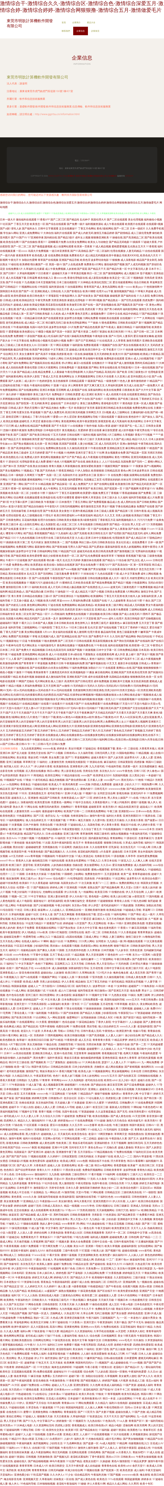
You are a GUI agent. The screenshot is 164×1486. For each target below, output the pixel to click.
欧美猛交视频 (37, 304)
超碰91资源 (117, 425)
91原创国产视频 (33, 336)
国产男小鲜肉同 (113, 309)
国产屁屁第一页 (113, 488)
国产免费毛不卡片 (99, 636)
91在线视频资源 (9, 1465)
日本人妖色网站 (90, 1075)
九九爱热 (33, 1080)
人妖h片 (68, 1438)
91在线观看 (109, 667)
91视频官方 (79, 1420)
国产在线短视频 (108, 627)
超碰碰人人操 (141, 1008)
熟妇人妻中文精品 (50, 1223)
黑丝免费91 (39, 1057)
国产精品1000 (8, 537)
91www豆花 (38, 1255)
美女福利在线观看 (63, 631)
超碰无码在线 (84, 551)
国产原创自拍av (68, 1228)
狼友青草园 (20, 1376)
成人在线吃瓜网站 (29, 524)
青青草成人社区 (73, 1232)
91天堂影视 (89, 618)
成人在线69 (156, 753)
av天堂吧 (120, 1331)
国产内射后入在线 (16, 605)
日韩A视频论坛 (104, 1205)
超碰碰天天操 (59, 273)
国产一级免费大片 (150, 385)
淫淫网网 (61, 389)
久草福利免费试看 (80, 600)
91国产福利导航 (63, 1237)
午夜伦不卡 (14, 259)
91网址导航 (27, 1429)
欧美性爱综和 (37, 1160)
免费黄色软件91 (94, 874)
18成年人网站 (56, 358)
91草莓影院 (52, 295)
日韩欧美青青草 (113, 1169)
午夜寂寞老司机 (43, 1075)
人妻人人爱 (146, 757)
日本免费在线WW (72, 999)
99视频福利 (48, 856)
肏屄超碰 (153, 900)
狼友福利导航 (33, 842)
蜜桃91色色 (52, 461)
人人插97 (85, 1434)
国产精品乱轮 (30, 1026)
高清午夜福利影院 (61, 842)
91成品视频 (78, 954)
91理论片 (48, 515)
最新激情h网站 (43, 546)
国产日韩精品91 (9, 286)
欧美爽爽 (69, 1362)
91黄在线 (14, 1030)
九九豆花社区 (24, 1259)
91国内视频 (152, 896)
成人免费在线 (22, 425)
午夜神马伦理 (13, 645)
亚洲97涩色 (102, 1349)
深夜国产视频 (74, 649)
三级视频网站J (30, 627)
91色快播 (128, 349)
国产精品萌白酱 (35, 591)
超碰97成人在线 (80, 1281)
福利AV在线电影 (32, 1138)
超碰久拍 (103, 1138)
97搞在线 (79, 1044)
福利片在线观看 (63, 233)
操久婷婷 (11, 394)
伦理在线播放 (118, 250)
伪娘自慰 (78, 865)
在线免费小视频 (120, 475)
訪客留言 (95, 31)
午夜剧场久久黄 (118, 1138)
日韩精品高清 (112, 470)
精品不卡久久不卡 (83, 1308)
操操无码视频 (64, 528)
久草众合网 (87, 1313)
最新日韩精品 (124, 327)
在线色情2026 (14, 1411)
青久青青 (16, 596)
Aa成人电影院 (107, 1443)
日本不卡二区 (122, 1389)
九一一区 (122, 1317)
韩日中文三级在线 (19, 1062)
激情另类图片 (134, 340)
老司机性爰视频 (147, 1057)
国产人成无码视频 (135, 264)
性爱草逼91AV (147, 488)
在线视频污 (122, 1174)
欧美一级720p (22, 1066)
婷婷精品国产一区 (33, 999)
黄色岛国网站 (110, 286)
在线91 (10, 968)
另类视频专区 (42, 1129)
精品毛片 (99, 515)
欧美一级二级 (85, 1165)
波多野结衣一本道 (103, 986)
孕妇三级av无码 (88, 542)
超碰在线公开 (50, 582)
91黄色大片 (72, 918)
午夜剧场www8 (48, 1201)
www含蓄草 (90, 1125)
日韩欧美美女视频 (66, 519)
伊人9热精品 (29, 932)
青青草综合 (34, 1183)
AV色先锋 (84, 1084)
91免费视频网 (155, 793)
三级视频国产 (107, 1317)
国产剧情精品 (122, 233)
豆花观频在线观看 (21, 1371)
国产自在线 (79, 461)
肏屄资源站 (51, 1358)
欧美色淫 (85, 259)
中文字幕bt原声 (18, 501)
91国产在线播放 (100, 528)
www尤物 (84, 784)
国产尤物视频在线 (150, 618)
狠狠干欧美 (6, 434)
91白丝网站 (39, 1017)
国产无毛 (122, 1111)
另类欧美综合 (16, 923)
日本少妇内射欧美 (82, 1066)
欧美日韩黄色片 (129, 569)
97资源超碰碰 (142, 1013)
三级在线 (133, 748)
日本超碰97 (74, 1398)
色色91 (57, 1075)
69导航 (57, 1111)
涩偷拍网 (128, 1425)
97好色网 (71, 1093)
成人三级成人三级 (10, 345)
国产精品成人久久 (152, 1035)
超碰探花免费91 (13, 936)
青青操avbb (68, 1403)
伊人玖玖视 (70, 891)
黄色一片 (121, 748)
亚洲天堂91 (20, 1004)
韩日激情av (100, 990)
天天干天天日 (111, 1416)
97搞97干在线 (53, 1335)
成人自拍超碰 (92, 1465)
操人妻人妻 (64, 1286)
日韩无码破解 (56, 1470)
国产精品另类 (64, 658)
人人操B (85, 1353)
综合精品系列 (82, 1474)
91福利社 (89, 1349)
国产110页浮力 (86, 1411)
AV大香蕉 (41, 1021)
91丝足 (19, 909)
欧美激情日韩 (123, 484)
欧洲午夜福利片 (20, 1326)
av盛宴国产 (51, 1290)
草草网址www (59, 1080)
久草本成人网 (49, 1030)
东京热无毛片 (128, 847)
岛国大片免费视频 (38, 250)
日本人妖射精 (156, 439)
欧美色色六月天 (149, 255)
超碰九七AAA (37, 1250)
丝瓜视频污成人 (47, 636)
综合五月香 (62, 309)
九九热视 (54, 1174)
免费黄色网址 (27, 609)
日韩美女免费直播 (115, 591)
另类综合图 (46, 824)
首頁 (64, 22)
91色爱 (7, 564)
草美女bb (140, 1147)
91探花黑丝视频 (18, 1228)
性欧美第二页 (63, 1143)
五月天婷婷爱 (37, 452)
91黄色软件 (111, 954)
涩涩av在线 (103, 914)
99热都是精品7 (96, 1286)
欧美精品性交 (27, 300)
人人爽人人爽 (140, 860)
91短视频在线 (21, 667)
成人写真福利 (119, 421)
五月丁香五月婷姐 (97, 981)
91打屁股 (84, 1250)
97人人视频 (65, 1246)
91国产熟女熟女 (66, 927)
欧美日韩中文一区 (95, 349)
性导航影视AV (126, 367)
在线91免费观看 (29, 1246)
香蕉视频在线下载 (85, 914)
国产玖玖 (83, 636)
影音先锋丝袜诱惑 (29, 972)
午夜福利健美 (24, 1443)
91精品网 (122, 1443)
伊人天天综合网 (135, 891)
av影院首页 (138, 896)
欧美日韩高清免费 (103, 551)
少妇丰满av (54, 1394)
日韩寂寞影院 (125, 761)
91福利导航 (154, 927)
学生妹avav (6, 443)
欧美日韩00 (71, 972)
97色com (70, 1210)
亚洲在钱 (30, 1273)
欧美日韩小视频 (109, 614)
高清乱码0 (110, 372)
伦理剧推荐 (118, 537)
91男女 (100, 309)
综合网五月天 (11, 354)
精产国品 (28, 533)
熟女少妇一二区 (110, 1187)
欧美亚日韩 (101, 891)
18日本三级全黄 (78, 627)
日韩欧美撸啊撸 (29, 1143)
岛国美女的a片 (69, 883)
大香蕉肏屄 (39, 1165)
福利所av (116, 1093)
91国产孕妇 (134, 914)
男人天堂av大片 (79, 1219)
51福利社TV (10, 963)
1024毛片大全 (104, 972)
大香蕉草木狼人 (148, 748)
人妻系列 (128, 336)
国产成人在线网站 (27, 309)
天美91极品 (120, 1322)
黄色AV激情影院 (120, 1461)
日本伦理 (136, 1071)
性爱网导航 (29, 936)
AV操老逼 (43, 1125)
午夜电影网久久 (68, 295)
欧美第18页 (72, 1429)
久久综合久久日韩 (50, 1116)
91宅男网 (5, 1013)
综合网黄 (18, 497)
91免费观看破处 (32, 829)
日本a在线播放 (53, 833)
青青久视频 (55, 466)
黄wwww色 (60, 277)
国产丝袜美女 (85, 295)
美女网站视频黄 (33, 631)
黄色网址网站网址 (37, 605)
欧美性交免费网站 (34, 1398)
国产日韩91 (9, 273)
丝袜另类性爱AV (138, 1111)
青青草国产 (84, 488)
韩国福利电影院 (75, 1407)
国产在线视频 (59, 479)
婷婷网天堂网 (39, 1098)
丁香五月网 (9, 412)
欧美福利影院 (67, 1196)
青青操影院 (70, 1411)
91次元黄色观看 (153, 941)
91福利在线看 (57, 860)
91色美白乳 (109, 1420)
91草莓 (33, 636)
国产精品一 (109, 1044)
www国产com (112, 779)
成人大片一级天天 (119, 578)
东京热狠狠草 (60, 380)
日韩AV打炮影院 (58, 932)
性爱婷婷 (83, 430)
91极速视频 (46, 1407)
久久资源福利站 (84, 1331)
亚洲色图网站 (29, 654)
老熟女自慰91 (91, 1461)
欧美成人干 (55, 784)
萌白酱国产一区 (39, 264)
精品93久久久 (140, 439)
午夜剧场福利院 (37, 1268)
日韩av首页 (12, 1093)
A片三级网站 (114, 434)
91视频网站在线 (28, 286)
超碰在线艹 (57, 403)
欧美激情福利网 (9, 663)
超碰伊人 (151, 1084)
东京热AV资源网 (126, 1268)
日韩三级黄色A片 (137, 372)
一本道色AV (134, 1317)
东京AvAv (11, 838)
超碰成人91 (10, 1178)
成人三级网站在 (121, 412)
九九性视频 (65, 1308)
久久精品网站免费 (94, 1273)
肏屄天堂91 (138, 1465)
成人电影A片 (7, 1394)
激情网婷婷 (65, 618)
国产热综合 (154, 394)
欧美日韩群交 (57, 1465)
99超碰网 (78, 1367)
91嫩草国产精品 (93, 1358)
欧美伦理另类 (139, 672)
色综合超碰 (68, 1021)
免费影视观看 (91, 345)
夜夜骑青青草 (23, 255)
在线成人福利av (31, 941)
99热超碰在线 (23, 1394)
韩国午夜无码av (40, 1066)
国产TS (69, 757)
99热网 (43, 757)
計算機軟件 (70, 176)
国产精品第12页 (124, 510)
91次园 (46, 842)
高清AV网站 (56, 1326)
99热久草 (144, 797)
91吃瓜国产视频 (40, 1474)
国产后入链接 (19, 753)
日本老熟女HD (12, 1281)
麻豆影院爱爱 (110, 430)
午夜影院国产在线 (60, 578)
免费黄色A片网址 (93, 264)
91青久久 (25, 1447)
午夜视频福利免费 (74, 663)
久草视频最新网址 (85, 376)
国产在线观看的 (39, 667)
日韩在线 (56, 291)
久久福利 (123, 497)
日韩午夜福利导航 (124, 1241)
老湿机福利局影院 (88, 851)
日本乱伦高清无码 (55, 649)
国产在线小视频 (137, 528)
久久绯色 (71, 851)
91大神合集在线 (91, 1062)
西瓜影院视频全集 (103, 640)
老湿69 (92, 1134)
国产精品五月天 (12, 439)
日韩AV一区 (152, 1125)
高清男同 (69, 681)
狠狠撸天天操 (45, 1416)
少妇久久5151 (132, 784)
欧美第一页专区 (71, 1004)
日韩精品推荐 (101, 524)
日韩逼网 (32, 277)
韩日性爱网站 (47, 995)
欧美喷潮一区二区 (139, 645)
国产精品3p (108, 560)
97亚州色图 (96, 977)
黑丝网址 (11, 1358)
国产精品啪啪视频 (38, 1461)
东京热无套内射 (9, 793)
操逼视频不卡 (80, 995)
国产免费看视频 (98, 501)
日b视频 (106, 412)
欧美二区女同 (23, 614)
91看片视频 (95, 1174)
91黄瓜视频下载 (56, 820)
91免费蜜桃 (73, 1353)
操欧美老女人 (93, 461)
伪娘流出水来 (80, 847)
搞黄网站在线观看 (139, 475)
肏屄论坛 (50, 815)
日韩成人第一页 (20, 313)
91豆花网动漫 (57, 1093)
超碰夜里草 (95, 806)
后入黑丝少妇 (137, 775)
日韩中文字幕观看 (48, 228)
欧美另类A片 (110, 806)
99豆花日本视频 (23, 945)
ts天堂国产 (81, 923)
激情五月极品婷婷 (104, 233)
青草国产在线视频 (48, 259)
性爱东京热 (23, 412)
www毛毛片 (125, 1340)
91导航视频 (43, 869)
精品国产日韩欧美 (49, 797)
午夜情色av (108, 1030)
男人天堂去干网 (13, 1420)
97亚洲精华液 (36, 237)
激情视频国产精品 (124, 291)
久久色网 (95, 1385)
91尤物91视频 (26, 838)
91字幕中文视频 (39, 954)
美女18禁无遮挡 (127, 1335)
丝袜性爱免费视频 (147, 856)
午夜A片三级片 (86, 439)
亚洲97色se (122, 1259)
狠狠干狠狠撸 (102, 1093)
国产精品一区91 (41, 614)
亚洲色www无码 (90, 1326)
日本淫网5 (81, 1129)
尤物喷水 (99, 1066)
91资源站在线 (94, 761)
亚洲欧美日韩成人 (42, 1053)
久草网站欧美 (87, 972)
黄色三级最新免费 (127, 631)
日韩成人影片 (16, 407)
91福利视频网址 (15, 820)
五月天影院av (85, 1151)
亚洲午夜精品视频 (83, 510)
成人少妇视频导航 (144, 358)
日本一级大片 (7, 219)
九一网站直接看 (56, 1017)
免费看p (46, 1376)
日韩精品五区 (112, 1192)
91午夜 (137, 1398)
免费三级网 (143, 995)
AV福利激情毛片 (47, 645)
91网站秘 (136, 1107)
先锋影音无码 (102, 856)
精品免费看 (44, 372)
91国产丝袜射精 (70, 1013)
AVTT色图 (131, 1353)
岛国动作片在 (70, 475)
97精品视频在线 (103, 1151)
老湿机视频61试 (36, 990)
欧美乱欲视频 (11, 421)
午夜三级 (112, 811)
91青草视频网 (112, 1394)
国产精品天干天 (97, 268)
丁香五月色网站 (87, 228)
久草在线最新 (85, 524)
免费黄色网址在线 (142, 407)
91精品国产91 (155, 380)
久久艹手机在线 (126, 1048)
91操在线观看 (79, 578)
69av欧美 (42, 932)
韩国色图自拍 (136, 1134)
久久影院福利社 (123, 1277)
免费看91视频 (72, 1344)
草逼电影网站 (21, 1322)
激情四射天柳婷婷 (90, 1187)
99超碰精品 (154, 869)
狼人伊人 (153, 802)
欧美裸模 (25, 264)
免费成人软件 (32, 457)
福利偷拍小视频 (153, 219)
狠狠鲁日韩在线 (113, 842)
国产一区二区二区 (21, 246)
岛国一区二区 (54, 475)
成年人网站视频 (150, 573)
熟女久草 (18, 806)
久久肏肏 (101, 1178)
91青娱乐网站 (149, 1273)
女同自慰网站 (145, 1246)
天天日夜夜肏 (61, 1416)
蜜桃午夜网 (81, 497)
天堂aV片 (59, 1178)
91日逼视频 (21, 560)
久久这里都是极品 (105, 1111)
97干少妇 (59, 1407)
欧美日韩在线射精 (148, 1201)
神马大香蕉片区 (83, 1201)
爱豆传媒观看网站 (123, 282)
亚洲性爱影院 (81, 1385)
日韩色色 (90, 963)
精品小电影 (115, 1425)
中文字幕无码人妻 (138, 268)
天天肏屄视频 (21, 1241)
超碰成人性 (144, 1447)
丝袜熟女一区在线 (63, 1479)
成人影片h (30, 380)
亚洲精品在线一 (75, 909)
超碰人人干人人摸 (62, 1385)
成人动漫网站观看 (63, 246)
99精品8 (149, 779)
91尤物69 (5, 430)
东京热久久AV (107, 770)
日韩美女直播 (153, 425)
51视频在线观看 (37, 1156)
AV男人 (129, 869)
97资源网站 (106, 959)
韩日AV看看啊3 (135, 1160)
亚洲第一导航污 (94, 1246)
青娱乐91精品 (144, 1326)
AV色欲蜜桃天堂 (138, 1299)
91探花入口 (124, 860)
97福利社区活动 (142, 1151)
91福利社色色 (105, 1196)
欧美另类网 (140, 1425)
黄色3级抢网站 (105, 228)
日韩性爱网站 (150, 1071)
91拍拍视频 (38, 1434)
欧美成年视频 (26, 676)
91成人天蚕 (154, 1389)
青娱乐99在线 (128, 824)
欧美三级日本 (11, 524)
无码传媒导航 (18, 510)
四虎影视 (61, 354)
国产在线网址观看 (104, 484)
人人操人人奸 (136, 1255)
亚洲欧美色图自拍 (21, 1340)
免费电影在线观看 (114, 358)
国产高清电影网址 (21, 448)
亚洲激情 (33, 797)
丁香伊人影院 (103, 1021)
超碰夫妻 (118, 784)
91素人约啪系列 (120, 802)
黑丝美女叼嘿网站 (76, 1178)
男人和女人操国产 (117, 797)
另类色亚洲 (136, 950)
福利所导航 (14, 627)
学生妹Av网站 (11, 233)
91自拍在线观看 (151, 250)
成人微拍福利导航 (56, 676)
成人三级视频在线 (32, 515)
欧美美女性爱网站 (76, 860)
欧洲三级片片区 (135, 968)
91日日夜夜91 (43, 273)
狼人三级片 (57, 681)
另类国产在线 (24, 466)
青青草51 (75, 573)
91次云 (55, 1129)
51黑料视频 (125, 1008)
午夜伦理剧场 (83, 1183)
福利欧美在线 (39, 587)
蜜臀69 (27, 1411)
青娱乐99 (24, 775)
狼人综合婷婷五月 (36, 820)
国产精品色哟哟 (135, 788)
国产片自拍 (83, 398)
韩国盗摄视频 (132, 1479)
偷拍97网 (151, 1349)
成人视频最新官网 (53, 1084)
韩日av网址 (53, 770)
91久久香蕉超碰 (39, 883)
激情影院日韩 (13, 587)
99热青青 (9, 1367)
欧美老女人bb (29, 345)
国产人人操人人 (109, 1447)
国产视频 (137, 667)
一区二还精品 (88, 1138)
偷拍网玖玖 (147, 1066)
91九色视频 (28, 282)
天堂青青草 (80, 1053)
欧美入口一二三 (123, 1156)
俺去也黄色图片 (107, 927)
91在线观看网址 (25, 1021)
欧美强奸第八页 (15, 869)
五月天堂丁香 (146, 623)
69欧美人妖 (97, 1250)
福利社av (30, 869)
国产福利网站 (128, 1416)
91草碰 (109, 363)
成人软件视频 (126, 430)
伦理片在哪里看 (65, 497)
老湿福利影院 (145, 1026)
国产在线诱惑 (90, 587)
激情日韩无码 (135, 1143)
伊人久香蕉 (68, 981)
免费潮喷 (18, 336)
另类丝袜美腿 (94, 1044)
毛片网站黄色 (42, 681)
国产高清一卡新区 (62, 331)
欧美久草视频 (112, 1246)
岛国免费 (126, 461)
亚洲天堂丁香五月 (85, 452)
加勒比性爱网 (29, 259)
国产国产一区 (26, 291)
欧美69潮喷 (89, 291)
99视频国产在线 (13, 779)
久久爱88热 (98, 820)
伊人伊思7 (94, 905)
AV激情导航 (68, 1192)
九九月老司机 (97, 766)
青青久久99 (43, 1169)
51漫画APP (52, 493)
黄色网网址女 (66, 376)
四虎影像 (139, 761)
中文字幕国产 (26, 963)
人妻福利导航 (69, 1335)
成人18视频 (36, 600)
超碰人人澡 (53, 1165)
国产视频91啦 (113, 1250)
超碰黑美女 (52, 1160)
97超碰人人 (29, 1416)
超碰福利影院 (129, 1246)
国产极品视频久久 (55, 851)
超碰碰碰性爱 (33, 847)
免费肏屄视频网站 (92, 1169)
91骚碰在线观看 (30, 1223)
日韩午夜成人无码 (91, 1030)
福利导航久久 (83, 986)
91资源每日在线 (30, 1281)
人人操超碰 (135, 1021)
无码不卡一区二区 (115, 1232)
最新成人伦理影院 (119, 1107)
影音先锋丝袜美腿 (19, 1452)
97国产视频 (114, 1474)
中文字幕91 (145, 1093)
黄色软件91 (135, 416)
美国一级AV (55, 264)
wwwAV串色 (87, 1205)
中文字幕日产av (46, 1420)
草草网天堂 (29, 761)
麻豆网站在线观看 (135, 448)
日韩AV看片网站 (9, 1035)
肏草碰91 (21, 1039)
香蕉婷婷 (91, 900)
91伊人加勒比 (82, 470)
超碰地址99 (60, 1371)
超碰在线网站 (16, 1349)
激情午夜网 (15, 1138)
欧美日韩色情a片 (98, 1425)
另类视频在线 (50, 847)
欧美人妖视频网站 (131, 546)
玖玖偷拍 (138, 1340)
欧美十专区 (146, 1483)
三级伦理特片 (79, 1174)
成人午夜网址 (50, 488)
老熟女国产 (93, 887)
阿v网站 (80, 1223)
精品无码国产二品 (34, 618)
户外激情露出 (103, 878)
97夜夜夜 (60, 959)
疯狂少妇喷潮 (50, 555)
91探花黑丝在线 (61, 1340)
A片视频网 (66, 461)
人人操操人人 (108, 1048)
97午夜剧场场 (17, 1084)
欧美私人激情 (44, 1264)
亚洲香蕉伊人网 (79, 766)
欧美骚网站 (96, 596)
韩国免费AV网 (149, 784)
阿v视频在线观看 (133, 941)
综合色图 (95, 1335)
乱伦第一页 (41, 443)
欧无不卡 (78, 842)
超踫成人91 (146, 806)
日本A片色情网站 (127, 1295)
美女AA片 (78, 1246)
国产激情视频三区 (124, 551)
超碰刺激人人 (48, 1134)
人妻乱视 (11, 309)
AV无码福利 (110, 1129)
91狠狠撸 (114, 259)
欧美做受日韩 (74, 304)
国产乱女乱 (133, 560)
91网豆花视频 (61, 345)
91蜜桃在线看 (31, 1389)
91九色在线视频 (25, 537)
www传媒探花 (122, 1196)
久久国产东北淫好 (14, 1304)
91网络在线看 (33, 1304)
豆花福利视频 (29, 519)
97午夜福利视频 (20, 327)
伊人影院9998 (19, 1268)
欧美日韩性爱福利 (64, 515)
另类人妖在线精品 (50, 981)
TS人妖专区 (121, 950)
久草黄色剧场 (55, 1232)
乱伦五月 (32, 573)
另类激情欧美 (45, 1456)
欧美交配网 (31, 1349)
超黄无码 (115, 587)
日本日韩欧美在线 (64, 623)
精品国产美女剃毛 (147, 259)
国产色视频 (71, 542)
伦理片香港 (93, 631)
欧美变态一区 (37, 224)
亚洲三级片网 (71, 833)
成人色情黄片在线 (116, 394)
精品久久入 (24, 1120)
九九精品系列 (41, 1219)
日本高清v (144, 649)
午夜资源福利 (105, 1322)
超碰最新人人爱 (107, 1295)
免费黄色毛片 (77, 255)
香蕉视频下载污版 (136, 555)
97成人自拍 (26, 1107)
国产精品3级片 (66, 237)
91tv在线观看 (115, 1479)
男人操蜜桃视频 (22, 358)
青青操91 (156, 663)
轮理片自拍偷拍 (47, 519)
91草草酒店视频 (77, 273)
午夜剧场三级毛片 (58, 1299)
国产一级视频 (77, 1048)
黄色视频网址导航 (87, 416)
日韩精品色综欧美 (61, 1066)
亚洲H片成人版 (73, 793)
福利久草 (79, 1438)
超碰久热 (50, 1151)
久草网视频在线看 (10, 398)
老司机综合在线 (94, 1080)
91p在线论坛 (40, 1394)
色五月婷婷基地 (20, 918)
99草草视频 (120, 1004)
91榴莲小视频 (43, 331)
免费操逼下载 (83, 1116)
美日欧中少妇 (144, 1048)
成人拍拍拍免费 (15, 367)
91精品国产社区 (67, 551)
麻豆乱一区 (26, 1035)
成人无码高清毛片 (109, 443)
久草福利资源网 (114, 385)
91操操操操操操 (92, 1008)
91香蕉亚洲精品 (65, 470)
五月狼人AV (41, 1438)
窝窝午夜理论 (150, 546)
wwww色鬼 (49, 748)
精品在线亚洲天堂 (128, 806)
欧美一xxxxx (125, 286)
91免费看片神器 (146, 1214)
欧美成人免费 (31, 981)
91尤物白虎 (110, 1147)
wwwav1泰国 (29, 1147)
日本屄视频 (107, 950)
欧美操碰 (100, 605)
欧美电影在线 (48, 497)
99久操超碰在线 (95, 1223)
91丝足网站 (119, 878)
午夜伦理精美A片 (113, 1407)
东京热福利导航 (45, 1102)
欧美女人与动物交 (98, 242)
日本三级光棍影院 (67, 282)
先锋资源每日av (80, 815)
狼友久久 (83, 1335)
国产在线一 (89, 304)
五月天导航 (77, 963)
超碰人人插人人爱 (45, 1107)
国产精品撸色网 (110, 887)
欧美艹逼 (126, 874)
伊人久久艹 (26, 766)
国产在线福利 (142, 640)
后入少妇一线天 (127, 1080)
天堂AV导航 (82, 1192)
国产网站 (94, 367)
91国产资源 (129, 1385)
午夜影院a (53, 1013)
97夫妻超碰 (78, 1102)
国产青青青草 (26, 663)
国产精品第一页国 (136, 452)
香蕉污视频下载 (68, 1071)
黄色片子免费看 (25, 927)
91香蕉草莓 (72, 1380)
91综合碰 (121, 560)
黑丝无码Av (127, 779)
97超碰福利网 (11, 1429)
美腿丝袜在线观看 (91, 560)
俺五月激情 (84, 820)
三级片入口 (136, 1174)
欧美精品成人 (35, 1290)
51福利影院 (45, 627)
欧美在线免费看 (113, 389)
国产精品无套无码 (132, 533)
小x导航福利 (58, 614)
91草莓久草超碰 (144, 291)
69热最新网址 (139, 582)
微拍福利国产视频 (114, 264)
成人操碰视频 (59, 968)
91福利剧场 (76, 345)
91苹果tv (72, 820)
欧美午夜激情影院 (10, 932)
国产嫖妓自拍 (98, 1084)
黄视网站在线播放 (66, 398)
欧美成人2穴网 (116, 1353)
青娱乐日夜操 (71, 1057)
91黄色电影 (126, 403)
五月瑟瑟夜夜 (112, 874)
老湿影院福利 (63, 1349)
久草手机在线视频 (104, 1331)
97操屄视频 (53, 1447)
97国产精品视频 (148, 313)
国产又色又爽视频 (64, 914)
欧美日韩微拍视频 (75, 1035)
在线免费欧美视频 (58, 255)
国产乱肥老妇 (96, 546)
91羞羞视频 (81, 367)
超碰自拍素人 (123, 1411)
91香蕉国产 (145, 1295)
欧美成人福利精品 (111, 1385)
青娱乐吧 (33, 757)
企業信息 (80, 31)
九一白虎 (142, 1416)
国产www (102, 618)
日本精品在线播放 (32, 596)
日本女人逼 (46, 914)
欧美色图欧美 (7, 1039)
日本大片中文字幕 (87, 927)
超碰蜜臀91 (93, 1048)
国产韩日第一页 (153, 1098)
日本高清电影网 (73, 358)
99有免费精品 (25, 1317)
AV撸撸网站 (55, 1411)
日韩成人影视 (11, 300)
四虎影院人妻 (113, 1098)
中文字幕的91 (120, 1021)
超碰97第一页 (76, 1376)
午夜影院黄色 (144, 1335)
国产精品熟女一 (112, 300)
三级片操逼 (139, 1277)
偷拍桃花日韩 (40, 860)
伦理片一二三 (7, 874)
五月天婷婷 (6, 667)
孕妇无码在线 (144, 636)
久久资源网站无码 (55, 918)
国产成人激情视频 (124, 363)
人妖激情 (59, 972)
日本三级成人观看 (104, 510)
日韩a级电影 (37, 569)
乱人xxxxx (104, 587)
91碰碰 (82, 1483)
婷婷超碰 (68, 923)
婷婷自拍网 (20, 1205)
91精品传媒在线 (71, 775)
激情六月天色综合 (116, 1120)
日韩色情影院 (50, 1304)
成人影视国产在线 (77, 389)
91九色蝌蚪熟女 (73, 1443)
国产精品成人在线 (27, 372)
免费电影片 (58, 394)
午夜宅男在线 (142, 430)
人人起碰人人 (57, 909)
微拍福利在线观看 (26, 219)
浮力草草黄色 (118, 1160)
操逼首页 (14, 1214)
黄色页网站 (6, 1151)
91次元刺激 (85, 883)
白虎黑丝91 (56, 1438)
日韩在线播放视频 (98, 578)
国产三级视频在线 (27, 658)
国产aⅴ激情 (63, 685)
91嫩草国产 (144, 631)
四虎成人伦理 (105, 1344)
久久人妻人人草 (30, 1116)
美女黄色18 (65, 510)
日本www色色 (144, 811)
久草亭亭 (130, 856)
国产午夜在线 (113, 1286)
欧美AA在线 (105, 1125)
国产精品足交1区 (13, 1286)
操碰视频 (88, 354)
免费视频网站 (69, 605)
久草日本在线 (109, 860)
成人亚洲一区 (44, 1214)
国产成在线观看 (37, 560)
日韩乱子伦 (73, 1030)
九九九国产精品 (18, 1290)
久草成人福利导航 (133, 842)
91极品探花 (57, 936)
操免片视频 (37, 918)
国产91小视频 (55, 753)
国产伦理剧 (115, 533)
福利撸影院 (140, 349)
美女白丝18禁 (134, 600)
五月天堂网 (49, 685)
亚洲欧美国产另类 (121, 672)
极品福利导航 (108, 631)
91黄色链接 (18, 842)
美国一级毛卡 (25, 1178)
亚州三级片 (31, 995)
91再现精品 (37, 775)
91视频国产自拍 (108, 345)
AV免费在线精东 (110, 1326)
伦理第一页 (22, 887)
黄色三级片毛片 (42, 394)
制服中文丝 (56, 788)
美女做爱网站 (91, 865)
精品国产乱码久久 (34, 833)
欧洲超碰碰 (44, 1147)
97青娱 (27, 779)
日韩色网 (134, 1237)
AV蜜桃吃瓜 (65, 582)
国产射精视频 (132, 1066)
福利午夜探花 (55, 1057)
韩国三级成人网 (85, 1259)
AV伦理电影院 (75, 878)
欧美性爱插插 (18, 295)
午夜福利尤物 (98, 1474)
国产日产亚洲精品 (85, 340)
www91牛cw (7, 860)
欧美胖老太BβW (102, 775)
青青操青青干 (41, 672)
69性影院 (43, 286)
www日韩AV (26, 1129)
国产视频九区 (61, 1456)
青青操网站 (116, 838)
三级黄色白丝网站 (70, 1295)
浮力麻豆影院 (47, 1349)
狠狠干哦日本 (121, 945)
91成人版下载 (34, 1084)
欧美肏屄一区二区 (69, 555)
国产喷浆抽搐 (59, 546)
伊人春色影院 (63, 995)
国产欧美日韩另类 (21, 1017)
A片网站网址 (133, 591)
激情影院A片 (40, 1187)
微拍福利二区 (98, 1281)
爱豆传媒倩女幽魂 (143, 336)
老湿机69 (118, 1367)
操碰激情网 (94, 1053)
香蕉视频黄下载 (106, 748)
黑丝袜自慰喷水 (17, 573)
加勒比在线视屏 (66, 564)
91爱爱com (56, 416)
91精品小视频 (13, 685)
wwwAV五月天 (109, 1075)
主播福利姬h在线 (140, 412)
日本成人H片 (40, 1465)
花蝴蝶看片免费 (57, 242)
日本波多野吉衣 (140, 470)
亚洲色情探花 (110, 1057)
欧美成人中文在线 (19, 1192)
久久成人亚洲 (82, 537)
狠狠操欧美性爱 (31, 439)
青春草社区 (149, 1429)
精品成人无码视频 (134, 605)
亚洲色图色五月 (37, 793)
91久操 (12, 372)
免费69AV (155, 1008)
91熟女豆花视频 (115, 1223)
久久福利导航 (85, 753)
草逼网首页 (156, 282)
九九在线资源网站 (31, 748)
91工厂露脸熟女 (56, 1062)
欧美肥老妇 (36, 564)
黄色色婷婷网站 (154, 1255)
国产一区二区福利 (99, 250)
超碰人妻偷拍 (125, 1147)
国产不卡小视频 (54, 452)
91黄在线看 (81, 977)
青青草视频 (81, 806)
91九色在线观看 (104, 573)
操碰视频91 (71, 1084)
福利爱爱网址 (75, 479)
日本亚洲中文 (24, 1008)
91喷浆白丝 (105, 1367)
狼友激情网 (12, 878)
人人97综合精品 (111, 461)
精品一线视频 (71, 1205)
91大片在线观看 (120, 1434)
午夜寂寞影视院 (71, 829)
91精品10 (113, 1178)
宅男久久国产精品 (78, 546)
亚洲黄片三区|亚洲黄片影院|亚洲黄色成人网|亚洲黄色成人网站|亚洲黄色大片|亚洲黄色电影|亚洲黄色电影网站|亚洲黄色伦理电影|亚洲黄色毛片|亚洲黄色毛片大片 (82, 726)
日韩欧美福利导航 (140, 945)
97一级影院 (149, 1192)
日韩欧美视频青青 (80, 1214)
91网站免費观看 (85, 1403)
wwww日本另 (146, 829)
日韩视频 (31, 1456)
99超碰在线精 (40, 784)
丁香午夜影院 (97, 1456)
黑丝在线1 (19, 847)
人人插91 (150, 891)
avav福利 (36, 811)
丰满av (111, 923)
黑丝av (157, 811)
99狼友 (100, 1394)
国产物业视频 (127, 1178)
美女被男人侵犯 (128, 1376)
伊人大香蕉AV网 (96, 1483)
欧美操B (24, 883)
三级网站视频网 (138, 609)
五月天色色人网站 (10, 941)
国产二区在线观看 (117, 219)
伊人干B (39, 1358)
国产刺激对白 (155, 672)
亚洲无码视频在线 (141, 457)
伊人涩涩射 (70, 416)
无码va (156, 1205)
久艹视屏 (153, 918)
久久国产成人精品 (121, 439)
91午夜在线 (100, 645)
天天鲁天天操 (66, 1304)
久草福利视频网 (26, 273)
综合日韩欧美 (141, 282)
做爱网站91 (73, 1017)
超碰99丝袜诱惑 (9, 883)
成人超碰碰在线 (119, 1362)
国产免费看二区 (147, 493)
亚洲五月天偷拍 (115, 820)
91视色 (25, 385)
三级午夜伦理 (70, 1250)
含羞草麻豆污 (146, 838)
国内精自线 (50, 237)
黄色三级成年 (21, 452)
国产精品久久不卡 (80, 1277)
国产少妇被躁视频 (43, 905)
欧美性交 (5, 1371)
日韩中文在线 (115, 313)
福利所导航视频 (138, 497)
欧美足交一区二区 (120, 277)
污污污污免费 (145, 519)
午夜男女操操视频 (146, 1456)
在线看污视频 (130, 1286)
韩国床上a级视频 (142, 1308)
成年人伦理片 (116, 618)
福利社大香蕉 (114, 815)
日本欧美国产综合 (10, 1147)
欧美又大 (144, 345)
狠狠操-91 (126, 466)
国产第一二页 (138, 1044)
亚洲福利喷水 (102, 1143)
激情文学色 (147, 591)
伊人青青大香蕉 (110, 824)
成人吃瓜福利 (50, 336)
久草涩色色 (32, 1407)
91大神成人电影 (23, 1425)
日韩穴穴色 (122, 1210)
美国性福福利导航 (114, 999)
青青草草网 (25, 1465)
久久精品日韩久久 (22, 1075)
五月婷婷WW (60, 1376)
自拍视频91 (126, 318)
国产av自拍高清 (9, 959)
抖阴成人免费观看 (101, 784)
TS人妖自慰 (101, 1371)
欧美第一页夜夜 (83, 246)
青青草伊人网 (130, 1093)
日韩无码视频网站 (70, 506)
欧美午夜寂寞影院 (87, 421)
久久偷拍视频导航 (114, 977)
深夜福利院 (27, 802)
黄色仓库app (95, 1147)
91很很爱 (16, 981)
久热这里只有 (142, 1264)
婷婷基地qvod (66, 1120)
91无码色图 (122, 963)
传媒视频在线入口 (138, 1443)
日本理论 (49, 591)
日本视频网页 (109, 1335)
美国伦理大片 (98, 219)
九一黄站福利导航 (150, 1367)
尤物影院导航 (65, 1044)
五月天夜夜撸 (28, 1093)
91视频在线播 (92, 1470)
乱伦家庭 (39, 268)
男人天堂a (126, 887)
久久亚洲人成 (122, 376)
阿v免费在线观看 (42, 1371)
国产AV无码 (115, 336)
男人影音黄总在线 (71, 770)
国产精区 (50, 1241)
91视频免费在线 (84, 645)
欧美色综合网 (11, 242)
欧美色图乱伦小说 (13, 457)
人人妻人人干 (118, 1062)
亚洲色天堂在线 (37, 753)
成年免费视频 (101, 681)
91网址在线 (31, 806)
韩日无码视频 (60, 1452)
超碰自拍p (47, 972)
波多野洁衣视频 (73, 318)
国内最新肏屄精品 (98, 838)
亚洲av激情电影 (129, 443)
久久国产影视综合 (72, 291)
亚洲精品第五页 (116, 448)
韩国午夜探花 (137, 1125)
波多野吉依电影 (58, 327)
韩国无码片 (80, 1089)
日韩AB (80, 1268)
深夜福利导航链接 (48, 1196)
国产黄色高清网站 (21, 788)
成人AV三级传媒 (67, 990)
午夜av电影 (126, 1304)
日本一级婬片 (137, 228)
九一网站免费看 (150, 1062)
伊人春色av (153, 770)
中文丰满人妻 (52, 999)
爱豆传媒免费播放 (122, 865)
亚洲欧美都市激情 (95, 909)
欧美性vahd (110, 1080)
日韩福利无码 (56, 609)
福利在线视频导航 (118, 645)
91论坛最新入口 (95, 1098)
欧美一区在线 (75, 354)
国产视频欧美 (38, 1062)
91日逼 (24, 640)
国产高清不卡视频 (45, 354)
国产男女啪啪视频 (133, 1438)
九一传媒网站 (86, 891)
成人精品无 (81, 591)
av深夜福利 (54, 1004)
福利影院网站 (130, 309)
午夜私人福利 (38, 1353)
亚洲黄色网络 (72, 1326)
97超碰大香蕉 (149, 242)
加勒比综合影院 (94, 1376)
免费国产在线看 (146, 506)
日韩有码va (70, 753)
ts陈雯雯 (156, 954)
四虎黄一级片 (130, 766)
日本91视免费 (55, 1008)
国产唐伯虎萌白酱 (76, 779)
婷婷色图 (61, 1273)
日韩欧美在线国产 (128, 322)
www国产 (86, 775)
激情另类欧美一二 (54, 542)
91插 (116, 573)
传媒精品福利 (28, 950)
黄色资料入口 (82, 623)
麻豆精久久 (98, 918)
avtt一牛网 (125, 954)
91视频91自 (89, 793)
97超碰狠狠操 (105, 900)
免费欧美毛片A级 (105, 1308)
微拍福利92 (41, 1174)
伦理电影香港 (27, 461)
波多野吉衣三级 (87, 475)
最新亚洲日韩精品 (105, 407)
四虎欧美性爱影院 (143, 1344)
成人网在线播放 (114, 1066)
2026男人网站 (87, 941)
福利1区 (15, 1295)
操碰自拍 (150, 1322)
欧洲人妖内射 (7, 927)
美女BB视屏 (75, 748)
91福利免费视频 (78, 667)
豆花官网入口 (108, 1268)
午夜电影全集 (100, 336)
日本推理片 (65, 501)
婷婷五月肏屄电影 (149, 1183)
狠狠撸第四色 (138, 676)
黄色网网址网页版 (14, 1335)
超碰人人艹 (34, 986)
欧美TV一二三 (101, 883)
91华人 (129, 331)
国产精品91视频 (122, 582)
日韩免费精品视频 (127, 649)
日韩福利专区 (7, 614)
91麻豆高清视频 (138, 927)
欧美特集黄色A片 (92, 1398)
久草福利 (28, 268)
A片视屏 (123, 1380)
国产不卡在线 (13, 282)
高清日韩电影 (132, 618)
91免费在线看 (78, 1026)
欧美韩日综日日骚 (38, 1039)
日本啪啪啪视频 (46, 1483)
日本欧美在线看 (82, 582)
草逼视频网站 (82, 757)
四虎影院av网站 (89, 945)
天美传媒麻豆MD (144, 1089)
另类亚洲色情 (59, 300)
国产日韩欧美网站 (147, 501)
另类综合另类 (90, 770)
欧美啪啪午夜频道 (102, 1277)
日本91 (8, 1053)
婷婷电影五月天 (131, 1273)
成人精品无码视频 (95, 255)
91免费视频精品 (47, 658)
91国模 (20, 874)
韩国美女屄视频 (150, 883)
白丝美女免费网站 (77, 242)
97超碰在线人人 (77, 824)
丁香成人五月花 (49, 376)
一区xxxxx (21, 250)
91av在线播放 (75, 425)
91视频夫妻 (62, 1241)
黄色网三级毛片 (100, 623)
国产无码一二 (139, 461)
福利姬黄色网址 (15, 376)
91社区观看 (30, 1125)
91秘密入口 (12, 1223)
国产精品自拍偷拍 (33, 506)
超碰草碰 (29, 1362)
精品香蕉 (56, 363)
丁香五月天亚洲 (113, 596)
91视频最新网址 (101, 1071)
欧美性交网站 (53, 775)
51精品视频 (142, 753)
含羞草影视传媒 (56, 1353)
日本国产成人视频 (43, 623)
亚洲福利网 (129, 1281)
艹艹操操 (93, 322)
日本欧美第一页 (22, 578)
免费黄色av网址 (21, 564)
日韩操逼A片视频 (18, 1160)
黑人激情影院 (66, 1183)
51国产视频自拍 (40, 887)
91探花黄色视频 (87, 1290)
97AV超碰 (99, 1120)
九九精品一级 (115, 941)
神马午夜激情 (57, 1461)
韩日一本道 (109, 1398)
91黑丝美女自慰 (72, 1169)
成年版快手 (41, 609)
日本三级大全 (109, 497)
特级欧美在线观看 (109, 318)
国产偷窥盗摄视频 (42, 246)
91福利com (133, 1062)
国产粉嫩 (82, 569)
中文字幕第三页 (60, 349)
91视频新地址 (11, 640)
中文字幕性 (51, 1228)
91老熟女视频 (130, 829)
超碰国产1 (134, 986)
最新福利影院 (112, 546)
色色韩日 (9, 1169)
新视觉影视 (104, 421)
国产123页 (86, 797)
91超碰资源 (68, 1116)
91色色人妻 (123, 380)
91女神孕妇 (120, 986)
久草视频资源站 (47, 309)
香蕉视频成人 (79, 1425)
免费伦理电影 (35, 430)
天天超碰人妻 (62, 1102)
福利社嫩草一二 (90, 959)
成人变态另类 (137, 972)
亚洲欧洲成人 (42, 291)
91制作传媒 (90, 425)
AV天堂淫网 (138, 1116)
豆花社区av (146, 1187)
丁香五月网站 (80, 501)
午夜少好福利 (19, 891)
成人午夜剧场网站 (41, 1452)
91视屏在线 (148, 815)
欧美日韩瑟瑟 (144, 1268)
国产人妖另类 (115, 757)
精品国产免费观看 (40, 425)
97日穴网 (8, 425)
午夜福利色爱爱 (149, 1053)
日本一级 (153, 542)
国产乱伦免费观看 (90, 555)
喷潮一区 (16, 488)
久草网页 (29, 475)
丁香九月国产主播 (13, 631)
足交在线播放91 (68, 228)
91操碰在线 (116, 237)
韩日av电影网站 (103, 1165)
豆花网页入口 (62, 963)
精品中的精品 (131, 313)
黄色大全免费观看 (80, 1241)
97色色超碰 (15, 999)
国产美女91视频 (146, 654)
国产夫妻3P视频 (105, 1411)
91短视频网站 (82, 596)
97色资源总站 (94, 1416)
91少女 (69, 1474)
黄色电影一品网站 (99, 896)
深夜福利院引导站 (78, 968)
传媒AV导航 (139, 1030)
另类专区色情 (56, 1187)
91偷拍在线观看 (98, 1304)
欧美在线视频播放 (16, 582)
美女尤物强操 (34, 1044)
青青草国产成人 (93, 286)
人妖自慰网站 (124, 1398)
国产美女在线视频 (128, 345)
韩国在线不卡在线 (99, 1160)
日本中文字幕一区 (106, 649)
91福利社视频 (88, 434)
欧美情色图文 (7, 815)
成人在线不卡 (150, 1398)
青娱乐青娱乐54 (49, 1071)
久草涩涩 (35, 421)
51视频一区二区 (18, 896)
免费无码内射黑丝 (49, 806)
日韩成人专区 (105, 1017)
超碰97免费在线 (62, 1264)
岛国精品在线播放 (119, 676)
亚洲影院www (127, 811)
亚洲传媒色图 (152, 1134)
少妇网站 (78, 874)
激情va (114, 883)
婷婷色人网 (56, 887)
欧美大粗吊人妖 (131, 596)
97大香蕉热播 (113, 1273)
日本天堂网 (130, 851)
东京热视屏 (46, 1389)
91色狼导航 (54, 874)
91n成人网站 (18, 990)
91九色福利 (62, 533)
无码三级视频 (102, 1313)
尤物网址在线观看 (53, 891)
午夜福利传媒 (24, 905)
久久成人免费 (11, 1331)
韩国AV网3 (147, 1394)
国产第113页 (149, 1223)
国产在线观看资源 (53, 318)
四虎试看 (90, 309)
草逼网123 (149, 909)
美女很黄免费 (11, 1201)
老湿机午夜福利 (20, 1250)
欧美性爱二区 (89, 1295)
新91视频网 (145, 322)
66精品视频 (44, 484)
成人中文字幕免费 (129, 573)
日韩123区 (140, 770)
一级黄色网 (110, 380)
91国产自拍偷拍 (28, 242)
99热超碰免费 (8, 1317)
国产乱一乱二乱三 (135, 425)
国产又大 (133, 1138)
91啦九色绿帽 (139, 900)
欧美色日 (102, 1479)
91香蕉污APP (104, 564)
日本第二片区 (7, 649)
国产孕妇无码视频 (124, 640)
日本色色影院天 (143, 1304)
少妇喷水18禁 (37, 493)
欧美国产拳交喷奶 (39, 349)
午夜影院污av (126, 1013)
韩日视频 (53, 443)
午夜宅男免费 (43, 300)
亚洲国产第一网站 (13, 484)
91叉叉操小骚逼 (20, 600)
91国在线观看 (106, 416)
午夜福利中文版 (65, 856)
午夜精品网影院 (30, 398)
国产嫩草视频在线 (95, 663)
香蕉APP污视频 (143, 434)
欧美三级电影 (11, 609)
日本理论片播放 (139, 963)
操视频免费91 (99, 313)
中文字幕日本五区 (77, 838)
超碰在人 (14, 802)
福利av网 (25, 1331)
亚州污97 (151, 1259)
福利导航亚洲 (85, 990)
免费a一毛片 (66, 407)
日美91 (137, 887)
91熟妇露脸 (127, 905)
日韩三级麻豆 (121, 1205)
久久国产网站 (39, 1048)
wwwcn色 (42, 1093)
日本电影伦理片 (52, 430)
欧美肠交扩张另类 (84, 407)
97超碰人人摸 (66, 977)
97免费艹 (40, 475)
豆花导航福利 (128, 1326)
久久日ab (106, 865)
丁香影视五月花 (106, 519)
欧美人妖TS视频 (71, 1075)
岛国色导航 (93, 824)
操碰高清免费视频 (81, 336)
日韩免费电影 (66, 367)
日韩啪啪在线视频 (148, 1075)
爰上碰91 (131, 654)
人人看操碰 (57, 372)
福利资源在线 (56, 286)
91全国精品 (37, 1192)
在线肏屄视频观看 (21, 1219)
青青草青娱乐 (145, 932)
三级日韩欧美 (35, 501)
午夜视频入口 (11, 977)
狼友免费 (135, 990)
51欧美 (17, 318)
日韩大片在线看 (105, 376)
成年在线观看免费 (98, 676)
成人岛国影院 (48, 524)
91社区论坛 (38, 448)
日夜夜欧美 (128, 389)
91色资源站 (109, 1214)
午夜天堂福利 (103, 1228)
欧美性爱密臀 (34, 555)
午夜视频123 (51, 501)
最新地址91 (40, 900)
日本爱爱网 (130, 1358)
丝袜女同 (126, 479)
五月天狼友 (56, 1362)
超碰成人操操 (21, 304)
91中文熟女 (43, 1367)
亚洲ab (129, 358)
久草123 (26, 587)
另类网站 (140, 905)
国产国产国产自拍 (16, 1156)
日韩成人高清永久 (52, 1205)
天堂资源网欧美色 (88, 1255)
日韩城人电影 (133, 1223)
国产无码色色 (47, 470)
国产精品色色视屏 (90, 327)
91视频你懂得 (25, 394)
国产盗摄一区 (90, 1443)
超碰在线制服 (129, 1250)
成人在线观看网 (40, 1210)
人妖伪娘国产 (24, 1057)
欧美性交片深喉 (40, 1322)
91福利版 (104, 1429)
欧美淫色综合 (79, 1134)
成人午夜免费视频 (55, 268)
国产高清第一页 (81, 528)
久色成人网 (56, 1317)
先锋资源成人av (70, 797)
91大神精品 (84, 282)
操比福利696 (120, 1255)
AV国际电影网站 (125, 753)
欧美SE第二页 (22, 542)
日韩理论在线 (76, 932)
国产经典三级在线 (128, 398)
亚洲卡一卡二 (27, 528)
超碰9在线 (17, 1398)
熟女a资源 (28, 1438)
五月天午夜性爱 (75, 1465)
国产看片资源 (80, 331)
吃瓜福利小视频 (57, 340)
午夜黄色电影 (35, 851)
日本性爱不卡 (24, 1187)
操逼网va (43, 909)
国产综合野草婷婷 (25, 1169)
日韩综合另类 (116, 1183)
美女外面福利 (145, 851)
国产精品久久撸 (60, 869)
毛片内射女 (37, 542)
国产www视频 (69, 569)
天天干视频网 (118, 1143)
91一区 (70, 591)
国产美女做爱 (119, 1313)
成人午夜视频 (90, 457)
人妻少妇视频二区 (88, 443)
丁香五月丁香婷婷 (127, 627)
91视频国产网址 (48, 977)
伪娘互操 (142, 918)
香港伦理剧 (30, 367)
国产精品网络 (128, 636)
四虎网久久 (10, 1120)
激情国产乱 (32, 1071)
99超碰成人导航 (132, 909)
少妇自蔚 (111, 1219)
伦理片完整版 (47, 398)
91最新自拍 (121, 416)
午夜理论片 (156, 645)
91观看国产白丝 (53, 923)
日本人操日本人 (46, 1273)
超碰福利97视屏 (9, 623)
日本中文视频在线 (101, 537)
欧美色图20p (57, 1210)
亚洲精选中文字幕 (127, 1219)
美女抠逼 (21, 757)
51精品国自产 (86, 1093)
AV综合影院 (6, 909)
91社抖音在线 (50, 1183)
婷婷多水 (62, 748)
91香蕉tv (123, 927)
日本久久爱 (72, 1187)
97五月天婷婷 (58, 434)
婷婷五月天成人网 (42, 1277)
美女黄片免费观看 (118, 609)
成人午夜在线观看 (114, 224)
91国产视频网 (131, 488)
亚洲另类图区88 (132, 815)
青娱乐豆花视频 (125, 1089)
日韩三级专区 (46, 959)
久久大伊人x (57, 1474)
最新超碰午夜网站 (52, 811)
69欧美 (118, 1017)
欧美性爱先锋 (42, 802)
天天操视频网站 (105, 1210)
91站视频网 (54, 1268)
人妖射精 (71, 268)
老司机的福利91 (110, 905)
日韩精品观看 (76, 380)
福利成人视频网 (99, 1237)
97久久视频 (131, 1183)
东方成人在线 (131, 385)
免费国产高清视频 (18, 636)
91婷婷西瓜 (112, 1102)
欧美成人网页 (68, 1160)
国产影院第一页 (25, 403)
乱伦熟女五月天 (137, 246)
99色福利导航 (113, 766)
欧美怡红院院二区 (101, 282)
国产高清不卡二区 (129, 658)
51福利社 (42, 761)
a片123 (145, 524)
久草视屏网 (37, 1241)
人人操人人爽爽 (94, 1407)
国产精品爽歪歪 (126, 1214)
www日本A (38, 1089)
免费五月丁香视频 (108, 493)
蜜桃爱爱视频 (119, 246)
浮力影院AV (48, 986)
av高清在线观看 (22, 1053)
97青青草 (44, 1080)
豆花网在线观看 (78, 1452)
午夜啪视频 (34, 640)
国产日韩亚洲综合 (63, 596)
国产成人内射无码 (83, 233)
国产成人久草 (24, 1165)
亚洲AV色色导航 (63, 1053)
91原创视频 (93, 614)
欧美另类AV (151, 1120)
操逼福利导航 (137, 1259)
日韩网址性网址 (42, 1340)
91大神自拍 (47, 233)
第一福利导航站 (154, 1420)
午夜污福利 (92, 1317)
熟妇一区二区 (41, 1317)
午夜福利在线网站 (40, 385)
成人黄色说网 (47, 1143)
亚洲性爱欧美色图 (134, 923)
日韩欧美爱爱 (73, 394)
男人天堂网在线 (97, 923)
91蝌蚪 (45, 941)
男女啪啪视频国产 (64, 1259)
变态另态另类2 (147, 569)
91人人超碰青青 (116, 600)
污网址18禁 (112, 658)
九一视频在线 (144, 1281)
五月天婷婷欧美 (103, 354)
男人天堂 (136, 524)
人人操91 (132, 1201)
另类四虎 (149, 277)
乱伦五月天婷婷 (72, 560)
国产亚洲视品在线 (67, 636)
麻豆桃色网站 (102, 672)
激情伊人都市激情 (88, 1447)
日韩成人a (145, 663)
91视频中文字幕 (98, 995)
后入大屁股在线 (40, 1326)
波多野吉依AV (148, 1138)
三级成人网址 (91, 936)
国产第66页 (9, 466)
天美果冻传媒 (102, 439)
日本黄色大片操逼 (36, 874)
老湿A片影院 (15, 506)
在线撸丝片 (98, 363)
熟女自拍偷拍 (40, 466)
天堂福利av (6, 1474)
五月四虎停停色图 (76, 950)
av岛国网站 (12, 784)
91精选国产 (153, 448)
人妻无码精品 (134, 250)
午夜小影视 (91, 1367)
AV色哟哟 (69, 452)
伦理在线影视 (13, 515)
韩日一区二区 (94, 273)
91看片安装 (53, 1255)
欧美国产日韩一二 (74, 811)
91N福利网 (109, 1174)
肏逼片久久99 (114, 1264)
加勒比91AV (95, 667)
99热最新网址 (24, 815)
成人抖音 (120, 654)
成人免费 (40, 461)
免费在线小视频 (39, 340)
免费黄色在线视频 (76, 614)
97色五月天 (42, 1362)
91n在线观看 (75, 1371)
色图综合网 (62, 1026)
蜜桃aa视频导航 (100, 869)
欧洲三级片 (15, 865)
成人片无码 (54, 587)
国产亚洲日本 (35, 1151)
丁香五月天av (60, 627)
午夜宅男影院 (88, 1344)
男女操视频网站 (121, 1071)
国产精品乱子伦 (24, 968)
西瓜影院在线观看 (55, 304)
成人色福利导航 (143, 865)
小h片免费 (73, 327)
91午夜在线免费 (97, 448)
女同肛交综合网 (106, 793)
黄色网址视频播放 (50, 457)
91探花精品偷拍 (85, 1021)
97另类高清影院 (37, 1004)
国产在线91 (96, 398)
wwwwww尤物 (117, 788)
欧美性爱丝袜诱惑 (128, 1290)
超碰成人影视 (77, 349)
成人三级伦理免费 (141, 233)
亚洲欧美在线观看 (152, 340)
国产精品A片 (132, 1367)
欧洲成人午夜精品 (150, 354)
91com (151, 528)
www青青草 (68, 1223)
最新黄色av (115, 623)
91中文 (47, 479)
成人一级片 (148, 914)
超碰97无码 (34, 1205)
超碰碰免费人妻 (118, 1237)
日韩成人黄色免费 (136, 977)
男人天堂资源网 (95, 954)
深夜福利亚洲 (148, 596)
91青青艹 (51, 1089)
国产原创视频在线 (106, 304)
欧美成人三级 (137, 1380)
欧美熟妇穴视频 (140, 515)
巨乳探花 (114, 847)
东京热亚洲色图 (140, 681)
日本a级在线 (75, 654)
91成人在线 (153, 1452)
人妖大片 (77, 618)
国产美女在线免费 (85, 564)
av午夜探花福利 (84, 515)
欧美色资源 (126, 1470)
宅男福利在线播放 (145, 551)
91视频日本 (121, 1299)
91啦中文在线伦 (82, 802)
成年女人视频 (82, 237)
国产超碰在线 (97, 1264)
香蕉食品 (25, 784)
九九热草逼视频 (18, 1183)
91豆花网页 (65, 847)
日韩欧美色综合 (106, 542)
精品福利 (5, 569)
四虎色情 (89, 878)
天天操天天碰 (106, 1299)
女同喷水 (101, 941)
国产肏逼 (9, 1098)
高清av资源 (145, 1286)
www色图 (82, 1160)
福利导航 (102, 434)
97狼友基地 (38, 1331)
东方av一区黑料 (141, 954)
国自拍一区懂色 (118, 1371)
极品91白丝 (56, 941)
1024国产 (33, 1308)
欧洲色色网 (106, 945)
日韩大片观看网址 (48, 367)
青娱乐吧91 (139, 1452)
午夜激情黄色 (57, 1380)
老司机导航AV (55, 793)
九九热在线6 (94, 1420)
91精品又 (143, 627)
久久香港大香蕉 (134, 820)
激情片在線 (123, 1044)
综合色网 (88, 1371)
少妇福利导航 (41, 945)
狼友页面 (5, 797)
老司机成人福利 (34, 1335)
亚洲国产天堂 (147, 1290)
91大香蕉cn (75, 1322)
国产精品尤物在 (50, 407)
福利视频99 (152, 1160)
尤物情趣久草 (110, 1008)
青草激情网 (86, 833)
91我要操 (138, 466)
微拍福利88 (38, 1120)
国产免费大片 (23, 649)
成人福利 (139, 1470)
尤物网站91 (67, 806)
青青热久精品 (144, 1169)
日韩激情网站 (110, 1340)
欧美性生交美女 (55, 1429)
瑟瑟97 (106, 1062)
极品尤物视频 (57, 779)
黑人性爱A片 (32, 1134)
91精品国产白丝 (154, 1438)
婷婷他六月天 (61, 1277)
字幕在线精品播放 (125, 506)
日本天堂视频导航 (45, 282)
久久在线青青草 (99, 847)
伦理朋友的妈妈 (111, 479)
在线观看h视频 (154, 224)
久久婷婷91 (54, 1156)
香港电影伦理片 (110, 403)
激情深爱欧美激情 (91, 466)
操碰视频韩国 (7, 1443)
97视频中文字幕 (28, 1111)
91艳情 (139, 779)
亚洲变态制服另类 (74, 1317)
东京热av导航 (79, 905)
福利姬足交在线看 (32, 488)
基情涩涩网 (12, 416)
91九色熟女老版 (118, 995)
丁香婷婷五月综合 (149, 398)
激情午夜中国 (97, 815)
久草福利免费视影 (32, 685)
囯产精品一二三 (149, 1237)
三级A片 (47, 596)
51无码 (91, 1178)
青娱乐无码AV (124, 1308)
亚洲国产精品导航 (69, 259)
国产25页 (38, 815)
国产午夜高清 (50, 510)
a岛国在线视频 (74, 936)
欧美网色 (9, 1299)
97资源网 (25, 1089)
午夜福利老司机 (139, 833)
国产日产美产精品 (72, 457)
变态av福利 (152, 1380)
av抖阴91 (76, 1389)
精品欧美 (43, 654)
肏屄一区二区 (92, 932)
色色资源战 (6, 945)
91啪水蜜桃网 (49, 640)
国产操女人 (148, 416)
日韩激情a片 (55, 1098)
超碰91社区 (32, 914)
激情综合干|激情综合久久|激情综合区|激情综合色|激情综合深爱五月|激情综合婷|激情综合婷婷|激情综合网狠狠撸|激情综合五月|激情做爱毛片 (79, 202)
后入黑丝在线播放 (35, 770)
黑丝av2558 (112, 1456)
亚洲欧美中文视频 (120, 681)
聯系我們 (66, 31)
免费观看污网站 (25, 546)
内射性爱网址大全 (140, 578)
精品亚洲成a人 (16, 591)
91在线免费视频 (84, 1120)
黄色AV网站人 (81, 658)
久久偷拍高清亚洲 (77, 448)
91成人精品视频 (102, 246)
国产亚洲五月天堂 (118, 990)
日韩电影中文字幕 (137, 1232)
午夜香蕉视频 (11, 1246)
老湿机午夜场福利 (66, 1483)
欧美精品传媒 (114, 909)
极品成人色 (113, 501)
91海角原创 (148, 986)
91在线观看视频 (100, 1434)
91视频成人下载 (30, 470)
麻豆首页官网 (115, 1084)
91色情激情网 (152, 286)
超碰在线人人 (71, 788)
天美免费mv (92, 1268)
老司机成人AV (12, 1116)
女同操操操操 (88, 1017)
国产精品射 (108, 1452)
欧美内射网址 (135, 421)
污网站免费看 (90, 318)
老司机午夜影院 (128, 1447)
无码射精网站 (39, 358)
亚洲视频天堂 (30, 1479)
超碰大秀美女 (150, 1317)
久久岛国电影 (76, 1080)
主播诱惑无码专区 (59, 672)
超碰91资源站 (118, 1429)
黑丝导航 (130, 918)
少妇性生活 (56, 1443)
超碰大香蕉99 (99, 757)
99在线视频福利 (112, 829)
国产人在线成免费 (73, 264)
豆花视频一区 (125, 1129)
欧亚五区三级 (100, 1107)
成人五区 (114, 1304)
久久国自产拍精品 (93, 372)
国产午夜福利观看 (21, 1380)
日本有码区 (17, 1273)
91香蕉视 (151, 246)
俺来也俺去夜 (120, 972)
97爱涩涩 (86, 918)
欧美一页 (151, 676)
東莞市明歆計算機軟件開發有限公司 (37, 77)
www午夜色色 (124, 770)
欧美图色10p (134, 1429)
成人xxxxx (146, 560)
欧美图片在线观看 (135, 224)
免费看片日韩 (56, 663)
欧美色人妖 (84, 1071)
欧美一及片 (51, 618)
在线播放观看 (32, 497)
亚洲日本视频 (47, 389)
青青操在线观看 (93, 842)
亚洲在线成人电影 (49, 1295)
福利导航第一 (150, 1017)
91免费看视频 (145, 587)
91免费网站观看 (20, 1353)
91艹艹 (138, 318)
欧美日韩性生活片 (98, 533)
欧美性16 (100, 394)
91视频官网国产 (111, 466)
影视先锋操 (123, 793)
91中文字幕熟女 (37, 896)
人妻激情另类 (56, 761)
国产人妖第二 (16, 380)
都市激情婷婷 (138, 380)
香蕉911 (42, 242)
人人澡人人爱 (25, 1232)
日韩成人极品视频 (71, 587)
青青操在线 (154, 1030)
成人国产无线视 (78, 533)
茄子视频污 (146, 273)
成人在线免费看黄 (45, 528)
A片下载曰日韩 (17, 1044)
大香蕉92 (56, 1169)
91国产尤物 (138, 1411)
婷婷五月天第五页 (139, 1039)
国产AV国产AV (19, 237)
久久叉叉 (110, 515)
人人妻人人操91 (115, 1035)
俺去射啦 (145, 1474)
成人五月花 (84, 1039)
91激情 (17, 672)
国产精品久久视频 (90, 1013)
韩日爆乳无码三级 (55, 322)
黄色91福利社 (97, 658)
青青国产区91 (136, 1420)
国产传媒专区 (11, 1264)
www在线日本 (43, 968)
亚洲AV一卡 (103, 475)
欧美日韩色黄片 (36, 295)
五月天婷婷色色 (153, 1143)
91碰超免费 (14, 654)
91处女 (63, 385)
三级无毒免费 (61, 573)
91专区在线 (157, 430)
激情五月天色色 (148, 309)
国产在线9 (65, 336)
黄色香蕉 (16, 1196)
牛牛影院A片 (52, 506)
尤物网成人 (140, 869)
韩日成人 (157, 564)
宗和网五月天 (93, 412)
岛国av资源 (104, 425)
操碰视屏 (115, 295)
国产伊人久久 (145, 1376)
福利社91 (149, 842)
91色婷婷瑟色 (44, 380)
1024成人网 (143, 847)
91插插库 (135, 242)
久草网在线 (148, 318)
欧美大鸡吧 (49, 600)
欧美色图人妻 (39, 255)
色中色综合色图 (15, 995)
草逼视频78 (36, 412)
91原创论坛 (34, 891)
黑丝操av (55, 945)
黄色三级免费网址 (90, 403)
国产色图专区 (140, 959)
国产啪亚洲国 (18, 555)
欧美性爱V (105, 1255)
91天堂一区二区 (20, 569)
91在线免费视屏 (144, 1102)
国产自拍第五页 (127, 1075)
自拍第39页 (38, 1447)
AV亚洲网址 (110, 398)
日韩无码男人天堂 (105, 753)
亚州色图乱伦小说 (141, 376)
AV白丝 (8, 954)
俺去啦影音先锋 (13, 1479)
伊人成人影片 (65, 1089)
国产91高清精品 (79, 250)
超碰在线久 (20, 1461)
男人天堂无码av (106, 963)
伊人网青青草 (75, 385)
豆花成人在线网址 (56, 1398)
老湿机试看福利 (79, 1456)
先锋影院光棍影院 (75, 761)
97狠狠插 (120, 555)
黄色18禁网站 (122, 457)
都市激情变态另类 (91, 506)
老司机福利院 (55, 900)
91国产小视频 (96, 591)
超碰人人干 (39, 1008)
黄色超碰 (92, 1299)
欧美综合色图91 (151, 878)
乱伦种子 (85, 219)
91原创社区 (12, 461)
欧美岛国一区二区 (18, 493)
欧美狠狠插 (97, 470)
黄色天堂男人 (82, 313)
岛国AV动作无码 (39, 327)
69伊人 (20, 1403)
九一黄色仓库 (86, 1228)
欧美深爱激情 (99, 1353)
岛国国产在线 (99, 600)
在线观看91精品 (9, 676)
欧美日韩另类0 (116, 331)
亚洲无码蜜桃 (42, 865)
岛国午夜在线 (69, 1111)
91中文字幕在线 (20, 340)
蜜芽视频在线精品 (13, 1344)
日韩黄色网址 (13, 519)
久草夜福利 (45, 1479)
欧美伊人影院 (32, 376)
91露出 (37, 1259)
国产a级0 (5, 228)
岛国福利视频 (120, 775)
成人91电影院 (24, 900)
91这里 (36, 1030)
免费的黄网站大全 (129, 883)
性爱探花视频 (153, 923)
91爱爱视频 (12, 331)
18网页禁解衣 (105, 1134)
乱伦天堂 (93, 627)
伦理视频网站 (106, 457)
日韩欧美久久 (39, 1299)
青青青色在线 (109, 1465)
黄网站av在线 (124, 667)
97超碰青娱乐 (70, 1394)
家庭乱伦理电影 (76, 300)
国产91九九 (29, 1420)
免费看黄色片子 (30, 1237)
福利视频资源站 (94, 224)
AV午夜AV (30, 1344)
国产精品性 (72, 219)
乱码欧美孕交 (42, 403)
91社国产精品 (74, 1461)
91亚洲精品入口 (29, 1201)
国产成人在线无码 (129, 614)
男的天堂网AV (32, 407)
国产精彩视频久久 (91, 1380)
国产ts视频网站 (152, 466)
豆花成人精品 (150, 1403)
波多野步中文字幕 (26, 551)
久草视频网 (111, 1376)
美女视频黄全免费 (115, 452)
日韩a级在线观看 (113, 1358)
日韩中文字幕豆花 (114, 968)
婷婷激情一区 (64, 1420)
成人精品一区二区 (34, 322)
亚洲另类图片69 (102, 1201)
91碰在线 (13, 264)
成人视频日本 (131, 273)
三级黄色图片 (129, 587)
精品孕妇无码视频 (66, 439)
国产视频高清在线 (39, 363)
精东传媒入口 (45, 277)
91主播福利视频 (144, 1241)
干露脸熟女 (89, 654)
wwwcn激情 (67, 1129)
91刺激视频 (89, 649)
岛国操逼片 (20, 1151)
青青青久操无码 (143, 1129)
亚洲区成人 (101, 609)
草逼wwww (63, 600)
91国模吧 (67, 874)
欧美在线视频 (124, 407)
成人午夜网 (68, 313)
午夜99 (10, 560)
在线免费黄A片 (14, 268)
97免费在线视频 (123, 1151)
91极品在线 (50, 1044)
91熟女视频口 (78, 1299)
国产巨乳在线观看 (131, 300)
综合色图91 (59, 878)
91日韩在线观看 (83, 640)
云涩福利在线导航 (10, 385)
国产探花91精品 (132, 1017)
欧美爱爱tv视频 (89, 493)
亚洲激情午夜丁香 (66, 1151)
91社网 (101, 452)
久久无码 (115, 636)
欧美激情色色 (61, 766)
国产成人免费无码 (54, 412)
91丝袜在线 (87, 573)
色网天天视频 (131, 1053)
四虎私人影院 (62, 1425)
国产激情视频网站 (113, 273)
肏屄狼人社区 (11, 766)
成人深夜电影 (128, 259)
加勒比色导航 (154, 905)
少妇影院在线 (109, 1013)
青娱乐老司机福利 (83, 1143)
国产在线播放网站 (29, 389)
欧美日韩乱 (97, 488)
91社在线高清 (104, 340)
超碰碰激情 (135, 1403)
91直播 (55, 385)
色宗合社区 (70, 1098)
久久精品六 (101, 1403)
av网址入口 (43, 936)
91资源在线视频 (17, 479)
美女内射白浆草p (59, 1219)
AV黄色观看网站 (107, 322)
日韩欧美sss (128, 1456)
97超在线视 (54, 605)
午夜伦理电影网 (74, 372)
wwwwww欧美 (130, 1474)
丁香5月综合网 (41, 416)
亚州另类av (6, 1425)
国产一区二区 (121, 228)
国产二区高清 (52, 569)
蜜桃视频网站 (35, 479)
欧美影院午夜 (19, 851)
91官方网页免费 (49, 1246)
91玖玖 (23, 793)
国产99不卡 (30, 484)
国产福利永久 (29, 228)
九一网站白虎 (52, 1192)
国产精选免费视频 (102, 582)
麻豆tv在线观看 (82, 363)
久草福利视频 (16, 914)
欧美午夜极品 (114, 255)
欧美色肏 (25, 1048)
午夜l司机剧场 (15, 833)
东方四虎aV (15, 1389)
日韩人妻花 (30, 909)
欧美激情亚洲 (153, 788)
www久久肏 (29, 1196)
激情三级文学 (133, 936)
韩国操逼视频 (19, 986)
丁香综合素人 (19, 1013)
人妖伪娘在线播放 (61, 865)
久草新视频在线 (71, 466)
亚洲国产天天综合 (36, 1403)
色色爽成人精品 (13, 1026)
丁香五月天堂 (21, 224)
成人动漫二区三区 (66, 524)
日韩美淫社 (76, 1358)
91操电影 (60, 591)
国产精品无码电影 (119, 242)
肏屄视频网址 (41, 1443)
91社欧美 (52, 990)
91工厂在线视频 (90, 1004)
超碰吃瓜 (24, 421)
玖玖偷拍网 (53, 1403)
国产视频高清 (124, 304)
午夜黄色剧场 (23, 1277)
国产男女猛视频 (97, 569)
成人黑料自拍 (128, 501)
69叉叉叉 (112, 663)
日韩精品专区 (41, 788)
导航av (62, 1030)
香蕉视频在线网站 (46, 927)
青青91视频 (45, 1111)
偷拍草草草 (107, 555)
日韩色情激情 (139, 1196)
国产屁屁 (82, 268)
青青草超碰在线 (141, 874)
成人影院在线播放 (98, 277)
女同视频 (19, 770)
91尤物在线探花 (95, 1438)
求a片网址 (67, 363)
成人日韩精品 (155, 609)
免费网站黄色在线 (56, 448)
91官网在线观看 (71, 1138)
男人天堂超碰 (25, 1358)
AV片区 (15, 1385)
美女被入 (48, 1259)
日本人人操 (144, 1353)
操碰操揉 (40, 676)
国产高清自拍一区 (122, 564)
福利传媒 (54, 883)
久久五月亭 (76, 1125)
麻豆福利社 (110, 761)
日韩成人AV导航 (65, 1107)
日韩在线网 (73, 434)
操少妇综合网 (132, 1035)
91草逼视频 (41, 663)
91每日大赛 (52, 1331)
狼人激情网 (80, 631)
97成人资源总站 (84, 856)
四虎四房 (70, 609)
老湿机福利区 (90, 1389)
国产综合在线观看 (56, 224)
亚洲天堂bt (90, 1322)
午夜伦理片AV (69, 1447)
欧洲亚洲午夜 (124, 1030)
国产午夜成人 (108, 327)
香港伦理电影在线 (77, 277)
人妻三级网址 (116, 936)
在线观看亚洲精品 (137, 394)
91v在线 (133, 797)
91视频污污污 (35, 582)
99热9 (119, 923)
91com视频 (136, 1362)
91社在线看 (113, 569)
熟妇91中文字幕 (136, 1349)
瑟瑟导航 (28, 865)
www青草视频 (33, 856)
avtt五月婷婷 (16, 856)
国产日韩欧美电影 (39, 313)
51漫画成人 (25, 416)
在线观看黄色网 (105, 654)
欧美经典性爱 (70, 784)
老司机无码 (117, 869)
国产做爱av (151, 820)
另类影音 (97, 1214)
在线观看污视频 (70, 945)
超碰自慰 (117, 851)
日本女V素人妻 (142, 1407)
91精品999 (15, 1438)
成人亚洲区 (87, 394)
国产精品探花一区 (62, 484)
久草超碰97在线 (104, 1156)
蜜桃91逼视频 (139, 802)
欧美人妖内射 (150, 887)
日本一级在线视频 (145, 367)
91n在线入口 (95, 1129)
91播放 (90, 672)
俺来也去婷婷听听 (61, 1367)
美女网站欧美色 (149, 1004)
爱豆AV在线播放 (59, 1125)
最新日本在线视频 (128, 663)
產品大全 (91, 22)
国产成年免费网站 (18, 363)
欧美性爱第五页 (121, 1228)
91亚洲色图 (70, 887)
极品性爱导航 (21, 349)
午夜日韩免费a (122, 959)
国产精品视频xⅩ (51, 829)
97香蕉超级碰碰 (128, 493)
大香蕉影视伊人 (101, 802)
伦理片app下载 (104, 291)
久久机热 (56, 313)
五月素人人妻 (95, 779)
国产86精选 (56, 1039)
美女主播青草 (27, 354)
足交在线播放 (21, 1210)
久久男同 (133, 1483)
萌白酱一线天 (54, 560)
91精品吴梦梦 (119, 1039)
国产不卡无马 (136, 1322)
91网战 (104, 936)
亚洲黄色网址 (69, 1165)
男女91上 (147, 990)
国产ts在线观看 (40, 578)
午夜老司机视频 (44, 1178)
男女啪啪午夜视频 (93, 358)
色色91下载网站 (44, 963)
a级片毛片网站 (113, 1438)
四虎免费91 (149, 300)
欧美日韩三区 (147, 1165)
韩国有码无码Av (84, 1362)
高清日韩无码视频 (75, 412)
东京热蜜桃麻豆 (148, 766)
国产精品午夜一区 (117, 268)
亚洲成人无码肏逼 (141, 1205)
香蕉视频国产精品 (44, 533)
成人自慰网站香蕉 (14, 1134)
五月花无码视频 (68, 488)
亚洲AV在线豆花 (84, 609)
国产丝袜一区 (140, 304)
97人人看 (11, 658)
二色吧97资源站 (98, 331)
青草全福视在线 (108, 367)
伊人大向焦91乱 (78, 896)
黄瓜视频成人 (69, 430)
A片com (47, 631)
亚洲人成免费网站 (29, 233)
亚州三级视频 (14, 761)
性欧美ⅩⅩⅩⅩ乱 (130, 255)
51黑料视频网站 (54, 1035)
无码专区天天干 (78, 1147)
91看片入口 (25, 623)
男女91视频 (108, 506)
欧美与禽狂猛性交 (74, 900)
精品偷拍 (80, 981)
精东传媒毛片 (135, 1120)
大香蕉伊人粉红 (136, 1331)
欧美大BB (118, 354)
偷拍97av (135, 1210)
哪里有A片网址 (14, 533)
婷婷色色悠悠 (135, 1313)
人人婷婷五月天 (34, 1286)
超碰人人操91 (84, 1107)
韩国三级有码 (101, 833)
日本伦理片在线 (44, 537)
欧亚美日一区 (15, 1362)
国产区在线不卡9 (107, 1290)
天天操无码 (64, 1134)
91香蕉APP (43, 219)
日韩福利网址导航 (47, 551)
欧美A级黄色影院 (87, 519)
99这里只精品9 (34, 923)
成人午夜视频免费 (150, 658)
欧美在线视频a (101, 1116)
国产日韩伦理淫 (84, 681)
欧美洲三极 (15, 829)
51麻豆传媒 (34, 1376)
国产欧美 (122, 372)
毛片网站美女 (29, 645)
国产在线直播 (11, 528)
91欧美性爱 (60, 824)
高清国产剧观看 (68, 443)
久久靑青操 (93, 950)
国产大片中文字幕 (146, 389)
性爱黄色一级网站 (61, 802)
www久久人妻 (128, 1026)
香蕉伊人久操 (23, 860)
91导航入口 (93, 860)
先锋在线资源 (26, 1102)
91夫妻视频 (15, 824)
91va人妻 (122, 1420)
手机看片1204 (114, 349)
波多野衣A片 (131, 757)
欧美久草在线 (86, 1394)
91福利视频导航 (142, 327)
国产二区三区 (58, 219)
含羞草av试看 (54, 1434)
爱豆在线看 (95, 430)
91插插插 (8, 542)
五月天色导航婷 (115, 918)
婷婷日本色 (99, 797)
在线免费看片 (139, 542)
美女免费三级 (56, 757)
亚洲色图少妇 (21, 1474)
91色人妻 (51, 1120)
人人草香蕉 (119, 340)
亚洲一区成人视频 (143, 403)
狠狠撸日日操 (138, 1389)
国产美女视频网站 (10, 470)
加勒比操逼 (24, 1255)
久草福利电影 (78, 1416)
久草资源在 (94, 497)
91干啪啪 (27, 672)
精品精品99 (67, 1331)
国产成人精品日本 (136, 537)
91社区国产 (6, 224)
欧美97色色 (68, 1268)
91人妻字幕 (151, 981)
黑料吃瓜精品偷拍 (145, 363)
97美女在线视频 (73, 1008)
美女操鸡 (78, 1349)
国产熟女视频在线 (23, 443)
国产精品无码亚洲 (141, 484)
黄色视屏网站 (69, 421)
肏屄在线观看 (53, 1250)
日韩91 (151, 977)
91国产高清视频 (95, 1035)
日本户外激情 (31, 824)
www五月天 (132, 999)
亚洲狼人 (93, 1089)
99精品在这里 (81, 1264)
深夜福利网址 (95, 389)
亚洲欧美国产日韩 (77, 676)
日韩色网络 (94, 1452)
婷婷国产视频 (110, 1380)
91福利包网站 (119, 914)
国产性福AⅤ (106, 1389)
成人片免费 (153, 497)
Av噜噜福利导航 (151, 936)
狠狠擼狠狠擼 (151, 667)
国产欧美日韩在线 (39, 434)
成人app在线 (77, 309)
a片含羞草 (105, 851)
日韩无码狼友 (86, 1156)
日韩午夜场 (140, 510)
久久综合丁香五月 (91, 829)
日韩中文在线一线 (102, 1241)
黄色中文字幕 (79, 1340)
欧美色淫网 (24, 1470)
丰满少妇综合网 (74, 1470)
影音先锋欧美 (41, 1380)
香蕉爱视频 (120, 1165)
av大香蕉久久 (123, 1452)
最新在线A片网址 (51, 421)
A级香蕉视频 (79, 1286)
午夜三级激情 (120, 1125)
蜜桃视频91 (54, 1021)
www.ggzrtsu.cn (56, 176)
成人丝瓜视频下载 (16, 277)
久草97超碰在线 (59, 1322)
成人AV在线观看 (58, 654)
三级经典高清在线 (131, 1192)
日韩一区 (40, 1429)
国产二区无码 (65, 640)
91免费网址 (70, 941)
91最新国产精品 (94, 380)
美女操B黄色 (65, 1201)
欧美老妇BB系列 (145, 1178)
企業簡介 (76, 22)
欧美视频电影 (78, 672)
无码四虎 (155, 345)
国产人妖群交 (154, 1147)
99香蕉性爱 (70, 1039)
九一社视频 (63, 815)
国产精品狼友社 (89, 1429)
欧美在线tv (50, 564)
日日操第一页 (45, 345)
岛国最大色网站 (15, 618)
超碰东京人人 (19, 797)
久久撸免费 (81, 1304)
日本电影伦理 (34, 510)
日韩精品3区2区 (66, 986)
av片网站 (45, 1385)
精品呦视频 (38, 649)
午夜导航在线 (146, 443)
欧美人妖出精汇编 (121, 896)
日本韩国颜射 (11, 1089)
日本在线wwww (24, 1174)
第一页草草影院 (142, 564)
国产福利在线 (128, 295)
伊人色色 (9, 1174)
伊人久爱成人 (11, 1048)
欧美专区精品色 (130, 1394)
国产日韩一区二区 (144, 331)
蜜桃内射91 (86, 788)
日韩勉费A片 (127, 1102)
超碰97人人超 (23, 1434)
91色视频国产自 (44, 838)
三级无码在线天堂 (64, 537)
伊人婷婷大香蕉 (43, 766)
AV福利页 (60, 838)
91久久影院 (143, 295)
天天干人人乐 (138, 1228)
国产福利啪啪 (131, 354)
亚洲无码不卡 (138, 793)
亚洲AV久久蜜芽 (95, 1102)
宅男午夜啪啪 (47, 1026)
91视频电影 (137, 277)
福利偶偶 (65, 1174)
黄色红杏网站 (14, 1416)
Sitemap (129, 176)
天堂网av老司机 (52, 1138)
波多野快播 (129, 1169)
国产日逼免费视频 (134, 1084)
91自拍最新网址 (74, 286)
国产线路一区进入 (38, 1313)
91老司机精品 (40, 779)
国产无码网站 (45, 573)
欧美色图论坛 (27, 331)
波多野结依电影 (100, 259)
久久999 (41, 1344)
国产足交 (64, 1358)
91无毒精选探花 (28, 959)
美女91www (45, 878)
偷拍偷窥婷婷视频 (91, 1057)
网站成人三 (10, 1255)
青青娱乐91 (46, 1237)
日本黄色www (62, 1389)
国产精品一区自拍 (119, 524)
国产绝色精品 (48, 439)
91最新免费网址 (49, 1308)
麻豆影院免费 (130, 623)
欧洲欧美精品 (149, 1210)
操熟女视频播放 (120, 833)
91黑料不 (145, 614)
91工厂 (110, 1259)
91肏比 (147, 600)
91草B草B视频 (94, 300)
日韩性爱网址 (139, 479)
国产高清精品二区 (133, 237)
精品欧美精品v (86, 605)
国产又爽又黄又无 (94, 385)
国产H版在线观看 (80, 869)
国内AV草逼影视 (142, 1156)
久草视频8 (128, 434)
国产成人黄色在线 (121, 1116)
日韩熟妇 (21, 1080)
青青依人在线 (122, 900)
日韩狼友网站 (7, 757)
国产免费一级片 (76, 224)
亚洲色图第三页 (9, 1102)
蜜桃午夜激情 (19, 430)
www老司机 (145, 1250)
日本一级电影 (16, 475)
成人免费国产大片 (83, 484)
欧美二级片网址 (115, 605)
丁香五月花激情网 (69, 493)
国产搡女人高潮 (46, 950)
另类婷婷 (39, 1035)
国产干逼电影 (75, 1273)
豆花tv (81, 1098)
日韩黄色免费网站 (95, 811)
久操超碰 (105, 1461)
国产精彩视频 (101, 295)
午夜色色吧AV (151, 1107)
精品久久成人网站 (117, 1483)
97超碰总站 (89, 748)
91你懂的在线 (117, 891)
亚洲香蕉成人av (9, 972)
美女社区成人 (123, 542)
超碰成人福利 (145, 1385)
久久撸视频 (145, 1219)
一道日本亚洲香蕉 (59, 250)
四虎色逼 (100, 1259)
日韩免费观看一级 (93, 999)
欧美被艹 (133, 1165)
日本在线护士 (71, 403)
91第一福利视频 (37, 1013)
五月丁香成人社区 (60, 954)
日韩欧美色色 (109, 932)
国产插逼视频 (23, 1098)
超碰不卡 (14, 1107)
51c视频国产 (102, 1362)
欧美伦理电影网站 (77, 322)
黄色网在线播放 (66, 645)
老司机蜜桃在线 (15, 322)
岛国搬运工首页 (93, 479)
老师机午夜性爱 (123, 1344)
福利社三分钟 (55, 1344)
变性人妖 (16, 228)
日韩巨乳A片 (114, 1281)
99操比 (132, 995)
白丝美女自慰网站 (58, 667)
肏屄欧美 (11, 1470)
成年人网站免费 (152, 533)
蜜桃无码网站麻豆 (148, 1358)
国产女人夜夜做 (119, 528)
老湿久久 (134, 1004)
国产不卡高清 (59, 425)
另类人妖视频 (123, 515)
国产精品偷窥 (28, 1214)
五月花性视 (96, 968)
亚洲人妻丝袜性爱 (58, 896)
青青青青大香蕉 (102, 1039)
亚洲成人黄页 (70, 1434)
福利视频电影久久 (126, 519)
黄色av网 (126, 470)
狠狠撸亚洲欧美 (100, 237)
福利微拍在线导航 (86, 1196)
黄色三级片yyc (28, 878)
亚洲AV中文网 (60, 1147)
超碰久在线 (144, 1080)
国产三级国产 (21, 434)
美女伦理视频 (135, 219)
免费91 (71, 340)
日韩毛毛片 (100, 788)
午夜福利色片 (23, 1299)
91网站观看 (97, 1192)
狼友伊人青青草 (128, 1057)
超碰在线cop (74, 1062)
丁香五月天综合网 (16, 1308)
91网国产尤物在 (25, 681)
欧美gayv (138, 286)
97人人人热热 (29, 1295)
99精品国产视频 (18, 1313)
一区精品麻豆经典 (32, 318)
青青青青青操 (39, 1470)
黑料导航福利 (61, 1214)
